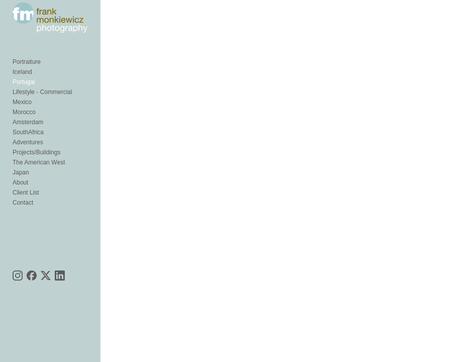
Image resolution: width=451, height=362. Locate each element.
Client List (26, 192)
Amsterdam (28, 122)
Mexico (22, 102)
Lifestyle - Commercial (42, 92)
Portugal (24, 81)
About (20, 182)
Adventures (28, 142)
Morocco (24, 112)
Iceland (22, 71)
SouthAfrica (28, 132)
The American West (39, 162)
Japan (21, 172)
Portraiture (27, 61)
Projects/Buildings (36, 152)
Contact (23, 202)
